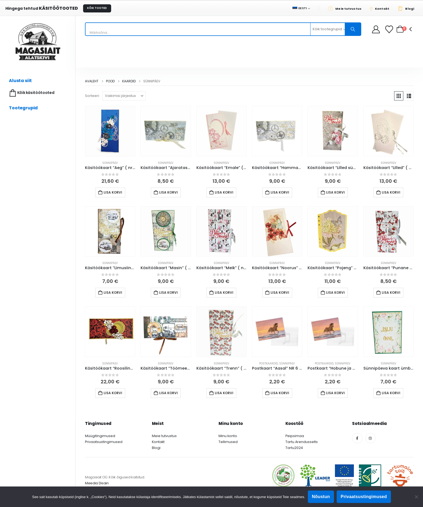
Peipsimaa (294, 436)
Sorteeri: (92, 95)
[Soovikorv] (389, 29)
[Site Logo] (38, 41)
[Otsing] (353, 29)
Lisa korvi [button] (113, 192)
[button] (398, 95)
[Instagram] (370, 438)
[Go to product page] (110, 131)
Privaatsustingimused (103, 442)
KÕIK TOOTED (97, 8)
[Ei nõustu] (416, 496)
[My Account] (376, 29)
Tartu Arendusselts (301, 442)
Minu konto (228, 436)
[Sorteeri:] (124, 95)
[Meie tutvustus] (346, 8)
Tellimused (228, 442)
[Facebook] (357, 438)
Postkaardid (268, 363)
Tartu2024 (294, 447)
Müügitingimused (100, 436)
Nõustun (321, 496)
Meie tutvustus (164, 436)
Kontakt (158, 442)
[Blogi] (407, 8)
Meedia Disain (97, 483)
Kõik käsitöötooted (31, 93)
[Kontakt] (381, 8)
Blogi (156, 447)
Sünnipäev (110, 163)
